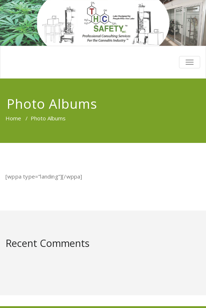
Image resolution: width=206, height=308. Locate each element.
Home (13, 118)
